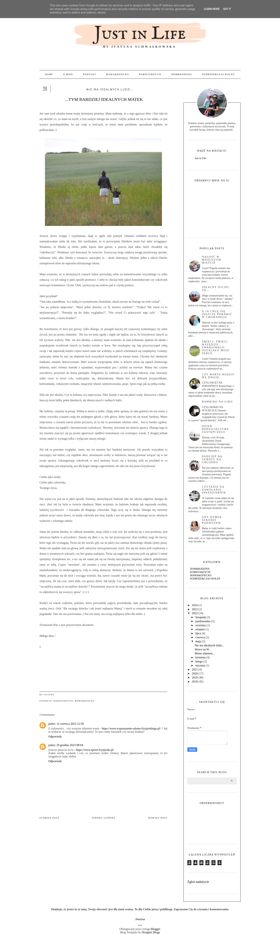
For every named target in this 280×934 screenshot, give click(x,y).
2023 (195, 609)
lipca (198, 633)
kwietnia (200, 657)
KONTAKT (89, 74)
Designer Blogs (151, 932)
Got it (227, 8)
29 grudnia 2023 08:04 (69, 745)
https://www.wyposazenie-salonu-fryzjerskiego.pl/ (131, 728)
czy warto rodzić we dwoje (218, 376)
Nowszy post (157, 818)
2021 (195, 669)
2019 (195, 677)
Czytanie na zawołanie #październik (214, 489)
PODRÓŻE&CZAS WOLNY (218, 74)
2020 (195, 673)
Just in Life (200, 158)
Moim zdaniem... (205, 653)
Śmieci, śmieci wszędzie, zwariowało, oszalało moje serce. (215, 347)
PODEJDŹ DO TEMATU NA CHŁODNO (212, 459)
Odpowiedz (55, 736)
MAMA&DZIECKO (117, 74)
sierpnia (200, 629)
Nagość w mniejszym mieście (211, 260)
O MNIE (68, 74)
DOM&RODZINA (181, 74)
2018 (195, 681)
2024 (195, 605)
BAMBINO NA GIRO (217, 401)
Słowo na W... (203, 649)
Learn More (212, 8)
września (200, 625)
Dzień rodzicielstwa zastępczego (215, 429)
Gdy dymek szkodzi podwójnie (212, 520)
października (202, 621)
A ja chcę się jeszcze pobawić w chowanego (217, 314)
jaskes (51, 723)
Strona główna (104, 818)
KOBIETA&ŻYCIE (150, 74)
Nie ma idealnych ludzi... (209, 645)
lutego (199, 661)
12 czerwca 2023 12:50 (70, 723)
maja (198, 641)
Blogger (155, 929)
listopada (200, 617)
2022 (195, 613)
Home (49, 74)
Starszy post (49, 818)
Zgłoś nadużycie (198, 882)
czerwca (200, 637)
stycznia (200, 665)
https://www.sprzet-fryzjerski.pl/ (95, 749)
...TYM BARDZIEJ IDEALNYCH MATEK (103, 99)
